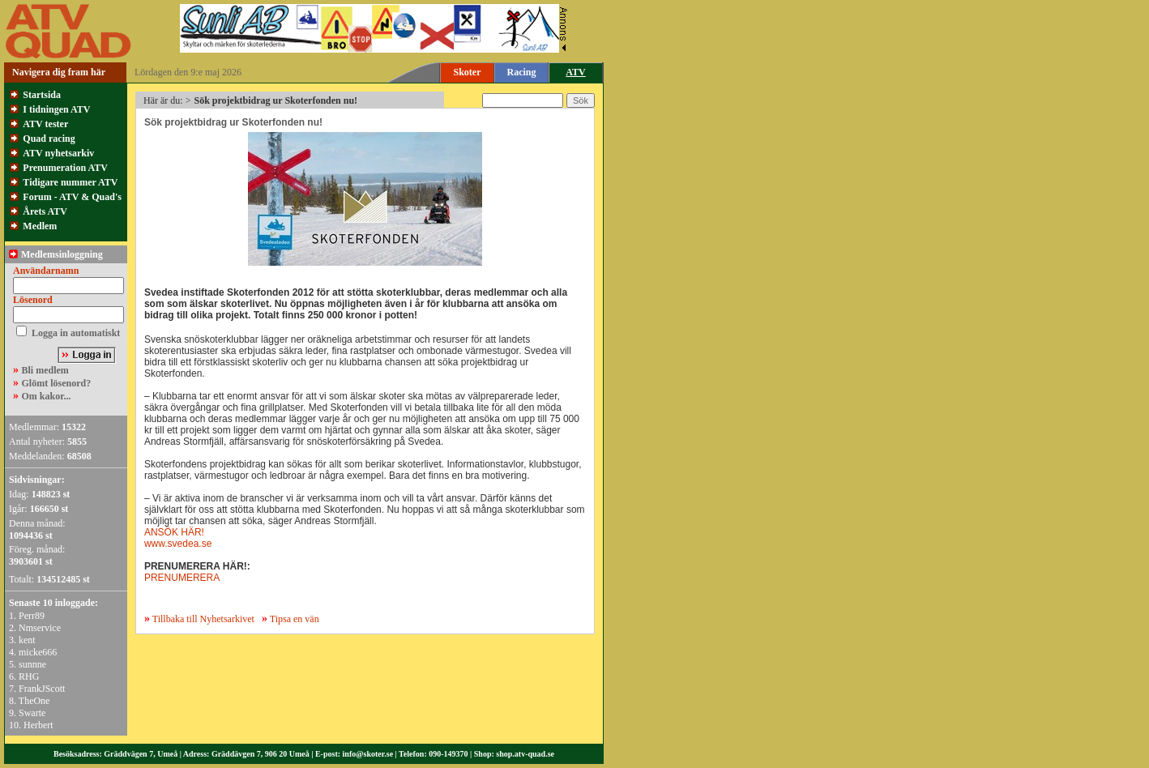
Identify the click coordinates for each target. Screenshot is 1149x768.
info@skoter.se (368, 753)
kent (27, 640)
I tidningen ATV (56, 109)
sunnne (32, 664)
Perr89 (32, 615)
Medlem (40, 226)
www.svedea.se (177, 543)
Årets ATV (45, 211)
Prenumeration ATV (65, 167)
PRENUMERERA (182, 577)
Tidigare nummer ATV (70, 182)
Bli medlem (45, 370)
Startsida (42, 94)
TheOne (34, 700)
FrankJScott (42, 688)
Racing (521, 72)
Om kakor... (46, 396)
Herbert (38, 725)
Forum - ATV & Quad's (72, 197)
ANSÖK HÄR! (174, 532)
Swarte (32, 713)
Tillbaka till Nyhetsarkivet (199, 619)
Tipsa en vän (294, 619)
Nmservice (40, 628)
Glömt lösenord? (57, 383)
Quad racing (49, 138)
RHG (29, 676)
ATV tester (45, 124)
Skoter (467, 72)
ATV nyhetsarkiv (58, 153)
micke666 (38, 652)
